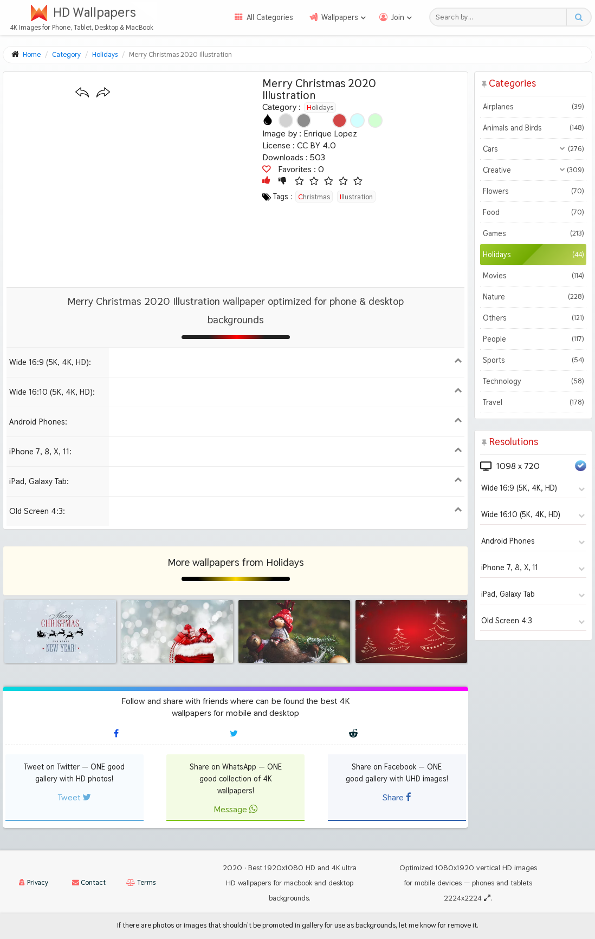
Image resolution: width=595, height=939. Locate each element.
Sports (533, 360)
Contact (89, 882)
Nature (533, 297)
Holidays (320, 107)
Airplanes (533, 107)
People (533, 339)
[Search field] (501, 17)
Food (533, 212)
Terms (141, 882)
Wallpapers (339, 17)
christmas (314, 196)
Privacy (33, 882)
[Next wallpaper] (103, 93)
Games (533, 233)
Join (397, 17)
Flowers (533, 191)
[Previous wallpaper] (82, 93)
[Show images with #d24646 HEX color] (339, 120)
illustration (356, 196)
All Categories (270, 17)
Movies (533, 276)
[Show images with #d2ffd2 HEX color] (375, 120)
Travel (533, 402)
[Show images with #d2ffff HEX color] (357, 120)
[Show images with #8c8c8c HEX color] (303, 120)
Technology (533, 381)
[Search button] (578, 17)
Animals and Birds (533, 128)
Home (32, 54)
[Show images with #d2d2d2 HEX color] (286, 120)
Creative (533, 170)
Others (533, 318)
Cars (533, 149)
